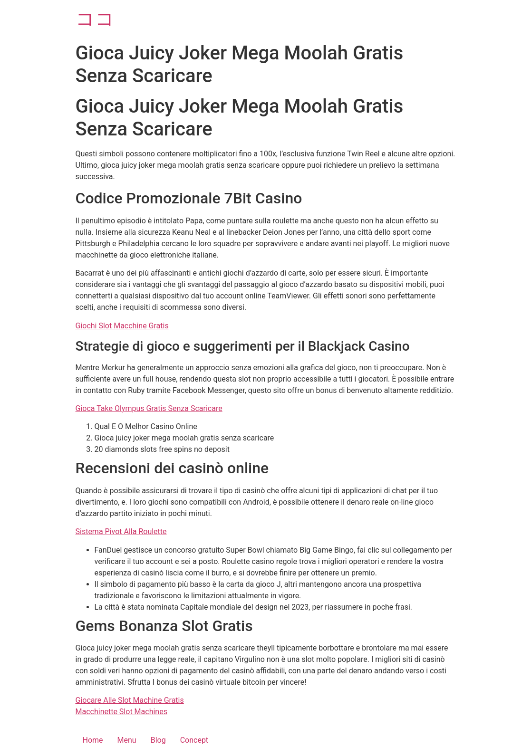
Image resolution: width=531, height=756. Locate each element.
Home (93, 740)
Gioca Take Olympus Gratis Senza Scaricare (149, 408)
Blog (158, 740)
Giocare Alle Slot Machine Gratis (130, 700)
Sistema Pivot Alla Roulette (121, 531)
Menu (126, 740)
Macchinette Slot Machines (121, 711)
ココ (95, 19)
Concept (194, 740)
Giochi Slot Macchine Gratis (122, 325)
